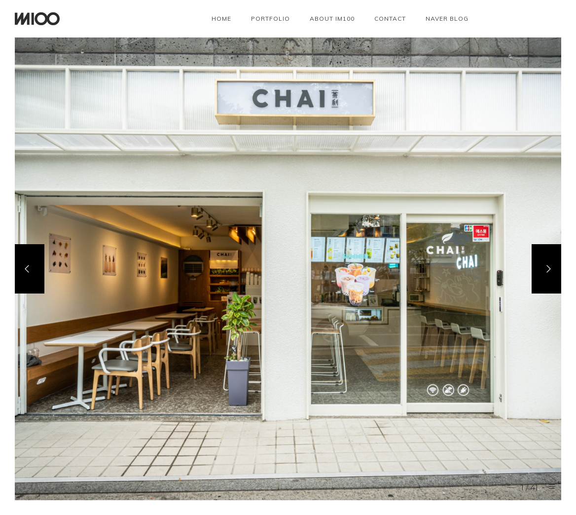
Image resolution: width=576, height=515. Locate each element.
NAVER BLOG (447, 18)
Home (221, 18)
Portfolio (270, 18)
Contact (390, 18)
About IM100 (332, 18)
